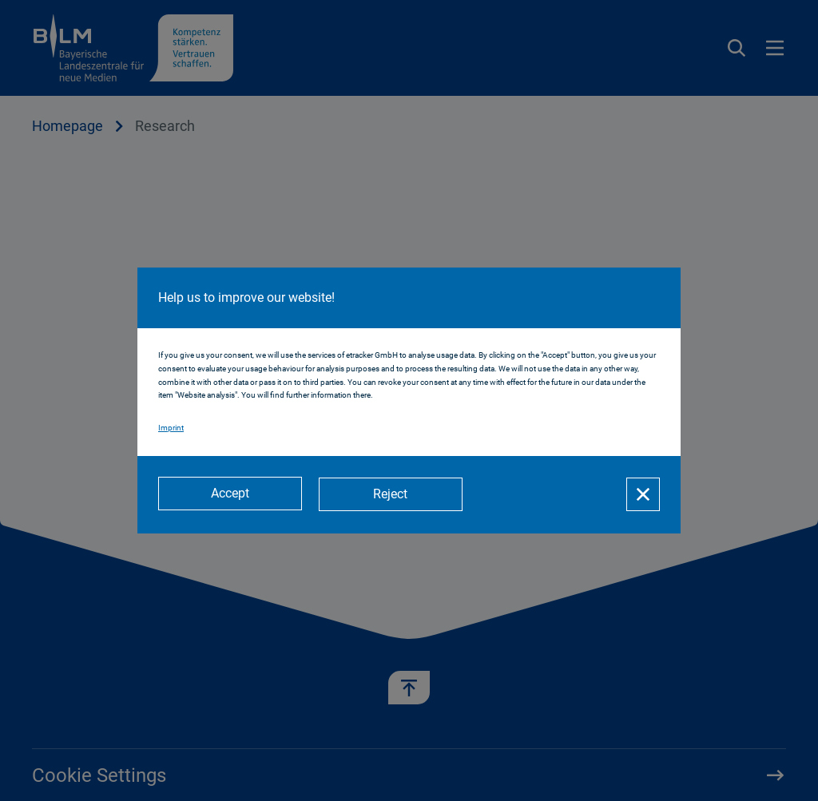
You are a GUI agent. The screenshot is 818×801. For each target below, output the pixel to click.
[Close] (643, 494)
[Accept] (230, 494)
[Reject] (393, 494)
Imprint (171, 428)
